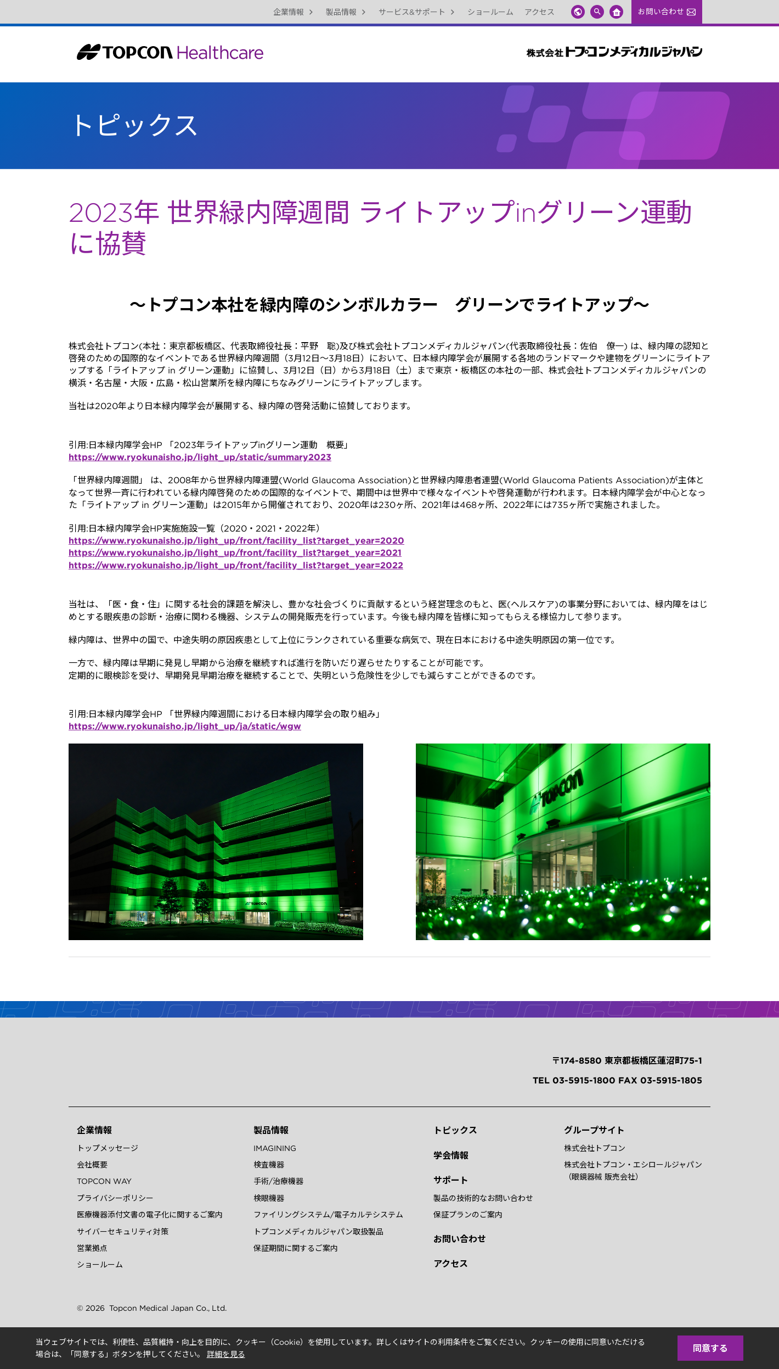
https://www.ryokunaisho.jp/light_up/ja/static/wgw (185, 725)
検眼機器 (268, 1198)
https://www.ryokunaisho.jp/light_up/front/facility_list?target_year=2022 (236, 565)
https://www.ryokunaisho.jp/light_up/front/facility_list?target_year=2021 (235, 552)
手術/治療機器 (278, 1181)
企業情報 (294, 12)
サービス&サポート (417, 12)
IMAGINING (274, 1148)
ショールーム (490, 12)
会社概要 (92, 1165)
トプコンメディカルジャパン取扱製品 (318, 1232)
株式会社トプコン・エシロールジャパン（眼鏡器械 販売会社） (633, 1171)
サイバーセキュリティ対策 (122, 1232)
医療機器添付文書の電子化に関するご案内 (150, 1215)
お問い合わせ (667, 11)
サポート (450, 1180)
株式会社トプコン (594, 1148)
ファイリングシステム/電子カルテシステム (328, 1215)
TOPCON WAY (104, 1181)
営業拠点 (92, 1248)
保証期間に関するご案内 (295, 1248)
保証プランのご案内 (468, 1215)
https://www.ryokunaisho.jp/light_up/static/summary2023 (200, 456)
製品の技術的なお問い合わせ (483, 1198)
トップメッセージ (107, 1148)
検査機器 (268, 1165)
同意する (710, 1348)
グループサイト (594, 1130)
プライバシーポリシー (115, 1198)
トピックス (455, 1130)
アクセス (539, 12)
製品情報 (347, 12)
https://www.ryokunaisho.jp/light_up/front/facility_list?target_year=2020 (236, 540)
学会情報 (450, 1155)
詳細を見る (226, 1354)
